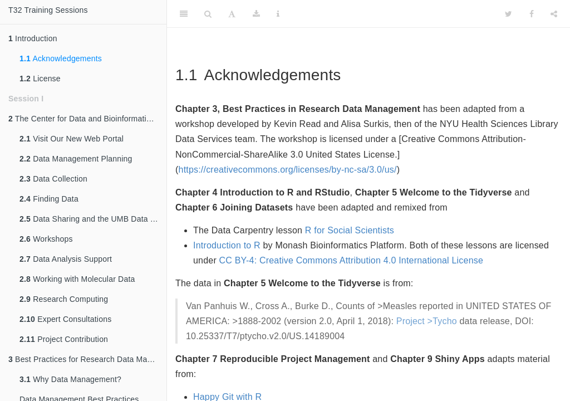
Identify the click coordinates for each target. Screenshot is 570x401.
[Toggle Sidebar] (183, 14)
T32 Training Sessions (48, 10)
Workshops (46, 238)
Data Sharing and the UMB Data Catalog (92, 218)
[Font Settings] (232, 14)
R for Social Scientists (349, 230)
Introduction (32, 38)
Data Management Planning (75, 158)
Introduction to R (227, 245)
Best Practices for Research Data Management (87, 359)
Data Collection (53, 178)
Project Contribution (63, 339)
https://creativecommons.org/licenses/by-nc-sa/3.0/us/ (288, 169)
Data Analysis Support (65, 259)
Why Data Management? (70, 379)
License (40, 78)
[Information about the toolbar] (278, 14)
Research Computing (63, 299)
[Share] (554, 14)
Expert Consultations (65, 319)
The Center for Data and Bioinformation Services (87, 118)
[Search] (208, 14)
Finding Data (48, 198)
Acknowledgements (60, 58)
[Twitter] (508, 14)
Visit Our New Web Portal (71, 138)
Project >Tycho (426, 321)
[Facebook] (531, 14)
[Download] (256, 14)
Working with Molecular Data (77, 279)
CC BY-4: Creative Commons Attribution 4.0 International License (351, 260)
